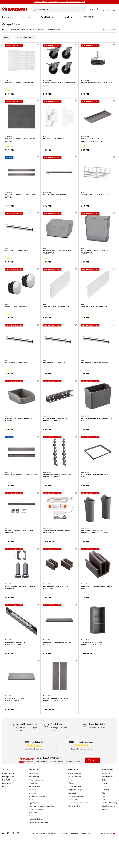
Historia (71, 780)
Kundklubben (47, 17)
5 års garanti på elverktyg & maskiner (42, 806)
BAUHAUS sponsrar (74, 777)
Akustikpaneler (107, 777)
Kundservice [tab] (33, 769)
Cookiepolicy (72, 793)
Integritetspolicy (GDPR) (76, 790)
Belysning (105, 783)
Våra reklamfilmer (74, 806)
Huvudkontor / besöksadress (78, 803)
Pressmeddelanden (75, 773)
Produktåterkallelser (36, 819)
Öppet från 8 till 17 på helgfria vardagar (26, 729)
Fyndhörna (68, 17)
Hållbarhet (71, 783)
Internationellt (73, 799)
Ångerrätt (32, 799)
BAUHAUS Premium (8, 780)
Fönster (104, 796)
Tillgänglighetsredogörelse (38, 822)
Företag (26, 17)
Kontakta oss (33, 773)
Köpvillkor (32, 790)
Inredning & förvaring (109, 803)
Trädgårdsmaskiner (109, 806)
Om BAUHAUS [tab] (73, 769)
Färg (103, 793)
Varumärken (89, 16)
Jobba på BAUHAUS (75, 786)
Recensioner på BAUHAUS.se (78, 796)
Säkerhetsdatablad (35, 816)
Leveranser (33, 793)
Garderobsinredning (37, 29)
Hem (3, 29)
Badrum (104, 780)
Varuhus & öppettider (36, 780)
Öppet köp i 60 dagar (36, 809)
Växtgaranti (33, 812)
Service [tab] (5, 769)
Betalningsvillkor (34, 786)
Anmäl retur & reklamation (38, 796)
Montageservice (8, 773)
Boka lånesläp (7, 783)
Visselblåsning (34, 777)
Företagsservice (8, 777)
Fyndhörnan (106, 773)
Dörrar (104, 786)
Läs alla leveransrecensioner (81, 749)
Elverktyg (105, 790)
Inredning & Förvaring (17, 29)
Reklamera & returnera (97, 728)
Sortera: (25, 37)
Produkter (6, 17)
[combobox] (58, 9)
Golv (103, 799)
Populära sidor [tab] (107, 769)
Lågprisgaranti (34, 803)
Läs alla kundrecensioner (34, 749)
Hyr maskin (6, 786)
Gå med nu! (93, 760)
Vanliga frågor (33, 783)
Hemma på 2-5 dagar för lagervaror (59, 729)
